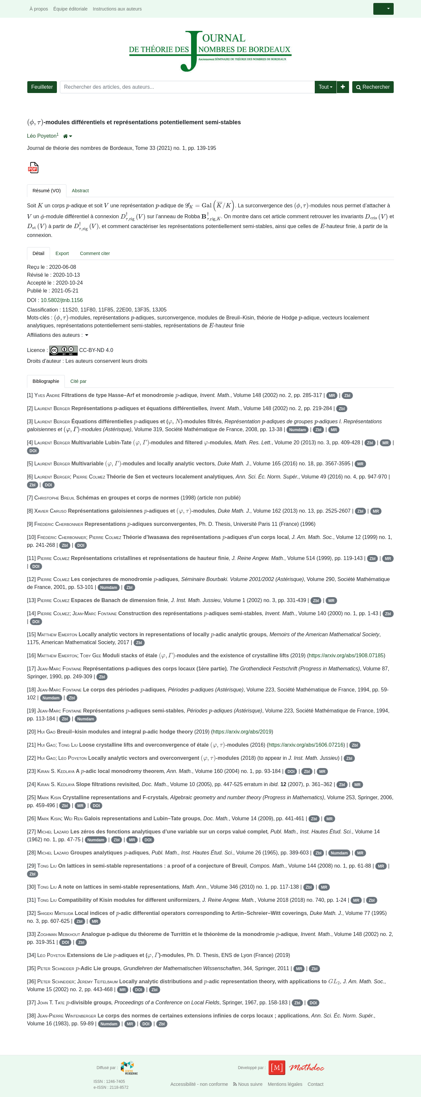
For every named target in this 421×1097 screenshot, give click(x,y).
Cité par (78, 381)
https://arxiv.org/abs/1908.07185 (346, 655)
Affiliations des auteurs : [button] (57, 335)
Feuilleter (42, 87)
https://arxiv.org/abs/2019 (242, 732)
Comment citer (95, 253)
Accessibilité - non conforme (199, 1084)
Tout (324, 87)
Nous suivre (247, 1084)
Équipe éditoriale (70, 9)
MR (332, 395)
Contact (315, 1084)
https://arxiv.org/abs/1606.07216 (305, 745)
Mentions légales (285, 1084)
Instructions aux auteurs (117, 9)
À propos (39, 9)
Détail (38, 253)
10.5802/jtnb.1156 (62, 300)
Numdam (297, 430)
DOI (33, 451)
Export (62, 253)
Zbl (347, 395)
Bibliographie (46, 381)
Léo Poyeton (42, 136)
